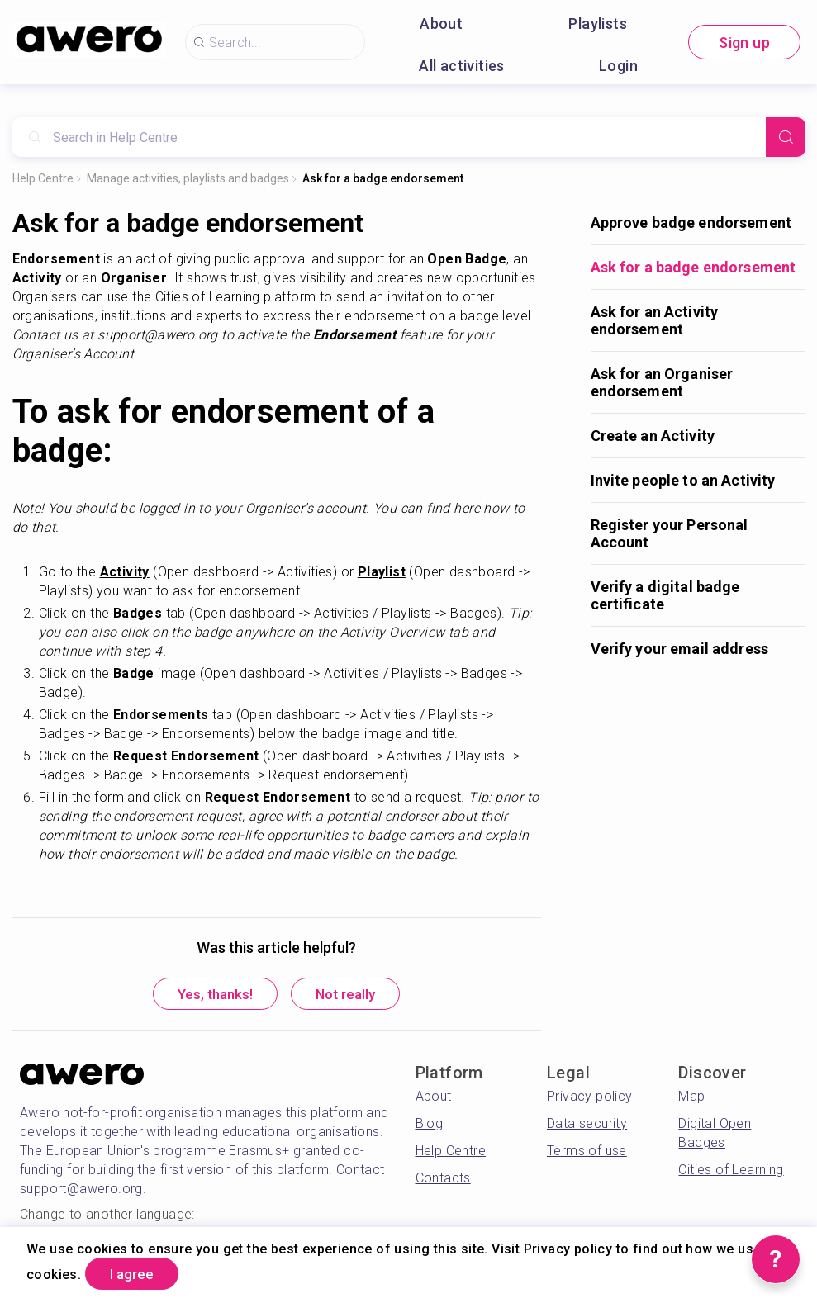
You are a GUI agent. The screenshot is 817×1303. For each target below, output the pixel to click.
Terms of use (587, 1153)
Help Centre (43, 178)
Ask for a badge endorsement (382, 178)
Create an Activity (653, 435)
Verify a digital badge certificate (665, 595)
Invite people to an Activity (683, 480)
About (441, 23)
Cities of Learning (730, 1172)
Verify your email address (680, 648)
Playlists (597, 23)
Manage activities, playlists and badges (188, 178)
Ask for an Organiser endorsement (662, 382)
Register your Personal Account (669, 533)
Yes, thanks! (207, 995)
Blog (430, 1126)
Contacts (443, 1180)
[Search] (785, 137)
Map (691, 1098)
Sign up (744, 42)
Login (618, 65)
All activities (462, 65)
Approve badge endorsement (691, 222)
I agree (139, 1273)
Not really (353, 995)
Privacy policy (590, 1098)
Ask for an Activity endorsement (655, 320)
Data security (587, 1126)
